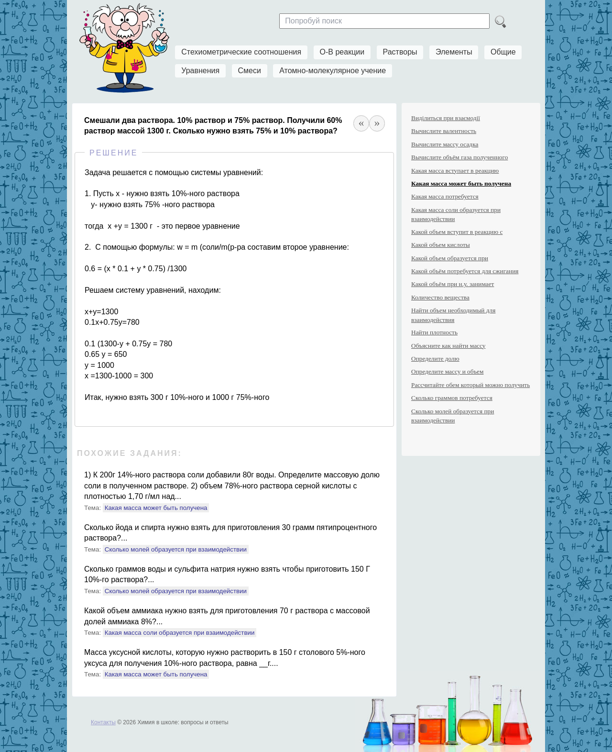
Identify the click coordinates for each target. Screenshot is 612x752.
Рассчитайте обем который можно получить (470, 384)
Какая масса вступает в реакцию (455, 170)
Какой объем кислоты (440, 244)
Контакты (103, 722)
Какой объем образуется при (449, 258)
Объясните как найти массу (448, 345)
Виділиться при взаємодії (445, 118)
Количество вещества (440, 297)
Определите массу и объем (447, 371)
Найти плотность (434, 332)
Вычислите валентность (443, 130)
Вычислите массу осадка (444, 144)
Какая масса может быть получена (156, 507)
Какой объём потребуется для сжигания (464, 271)
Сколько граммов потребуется (451, 397)
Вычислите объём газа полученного (459, 157)
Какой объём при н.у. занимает (452, 284)
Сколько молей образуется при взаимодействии (176, 549)
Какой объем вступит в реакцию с (457, 231)
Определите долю (435, 358)
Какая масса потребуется (445, 196)
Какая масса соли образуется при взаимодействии (180, 632)
